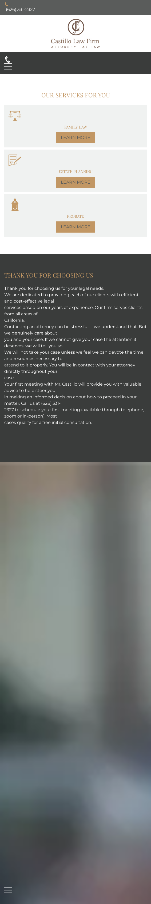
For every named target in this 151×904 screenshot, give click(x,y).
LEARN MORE (75, 137)
